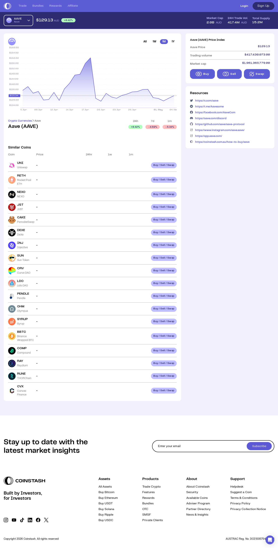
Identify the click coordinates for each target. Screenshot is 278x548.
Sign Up (263, 5)
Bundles (37, 5)
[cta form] (213, 446)
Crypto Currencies (20, 121)
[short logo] (7, 6)
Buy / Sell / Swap (163, 165)
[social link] (6, 520)
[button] (269, 539)
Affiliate (73, 5)
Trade (23, 5)
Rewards (55, 5)
